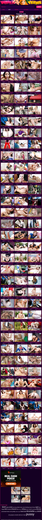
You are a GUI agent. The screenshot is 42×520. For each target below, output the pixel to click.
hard (26, 25)
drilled (12, 150)
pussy (40, 36)
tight (11, 25)
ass (13, 25)
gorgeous (12, 218)
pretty (26, 195)
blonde (11, 138)
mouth (38, 36)
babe (37, 59)
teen (23, 36)
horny (38, 70)
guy (39, 138)
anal (38, 184)
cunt (24, 93)
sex (12, 70)
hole (10, 25)
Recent (16, 9)
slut (13, 445)
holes (38, 104)
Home (3, 9)
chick (12, 104)
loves (11, 70)
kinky (26, 343)
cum (26, 161)
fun (12, 320)
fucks (11, 127)
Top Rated (26, 9)
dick (25, 25)
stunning (38, 127)
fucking (40, 59)
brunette (12, 309)
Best (10, 9)
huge (23, 161)
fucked (39, 25)
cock (26, 59)
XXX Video (36, 9)
